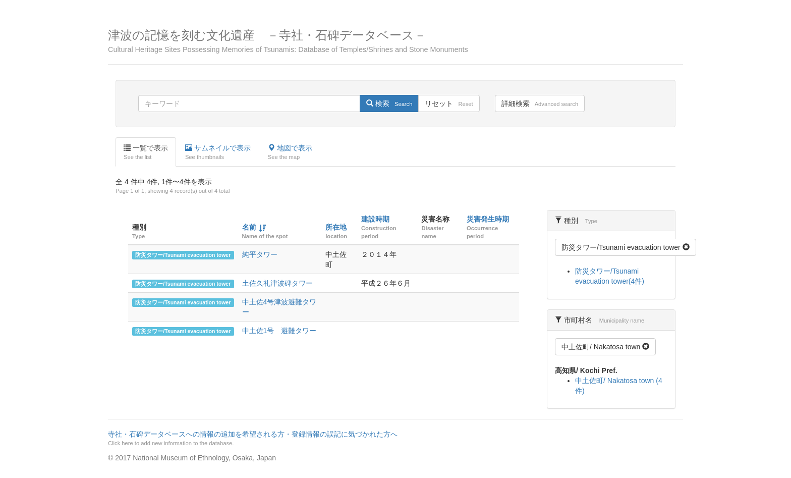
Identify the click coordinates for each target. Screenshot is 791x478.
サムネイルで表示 (218, 152)
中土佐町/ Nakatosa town (605, 347)
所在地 (336, 227)
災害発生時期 (488, 219)
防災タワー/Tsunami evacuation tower (183, 255)
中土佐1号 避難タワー (279, 331)
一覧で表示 (146, 152)
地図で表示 (290, 152)
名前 (249, 227)
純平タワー (259, 254)
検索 (389, 103)
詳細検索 (539, 103)
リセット (449, 103)
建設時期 (375, 219)
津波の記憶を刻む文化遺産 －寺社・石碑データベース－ (395, 41)
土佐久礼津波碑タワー (277, 283)
